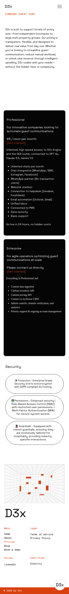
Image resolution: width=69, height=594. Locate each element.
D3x (8, 6)
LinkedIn (10, 564)
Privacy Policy (40, 538)
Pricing (9, 542)
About (8, 538)
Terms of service (41, 534)
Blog (7, 546)
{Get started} (15, 143)
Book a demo (12, 550)
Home (7, 534)
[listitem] (34, 173)
